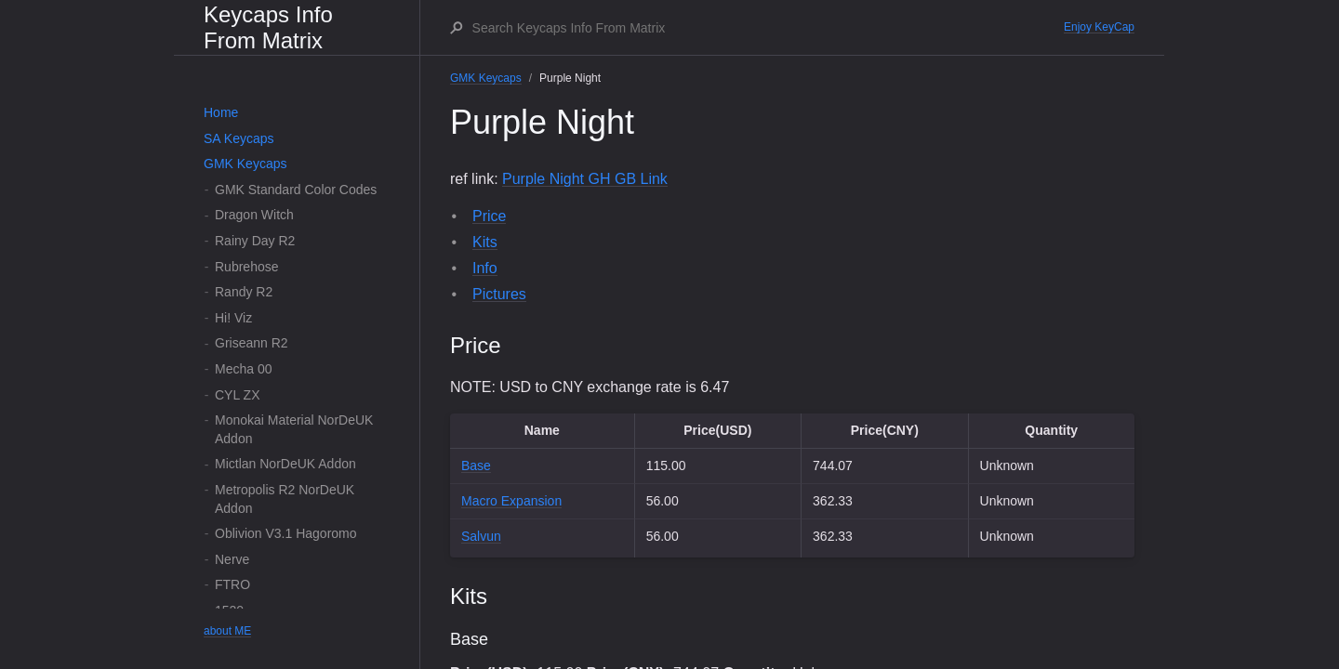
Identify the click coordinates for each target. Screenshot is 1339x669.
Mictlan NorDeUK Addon (285, 463)
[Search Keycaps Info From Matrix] (767, 28)
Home (221, 112)
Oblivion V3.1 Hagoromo (286, 533)
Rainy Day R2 (255, 240)
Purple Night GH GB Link (585, 179)
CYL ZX (237, 394)
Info (484, 268)
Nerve (232, 559)
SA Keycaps (239, 138)
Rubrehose (247, 266)
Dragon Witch (254, 214)
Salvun (481, 536)
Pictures (499, 294)
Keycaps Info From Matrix (268, 27)
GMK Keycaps (245, 163)
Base (476, 465)
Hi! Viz (233, 317)
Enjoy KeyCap (1099, 26)
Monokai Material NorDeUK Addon (294, 429)
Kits (484, 242)
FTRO (232, 584)
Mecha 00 (243, 368)
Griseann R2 (251, 342)
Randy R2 (243, 291)
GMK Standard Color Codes (296, 189)
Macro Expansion (511, 500)
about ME (227, 630)
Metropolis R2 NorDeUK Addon (284, 499)
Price (489, 216)
